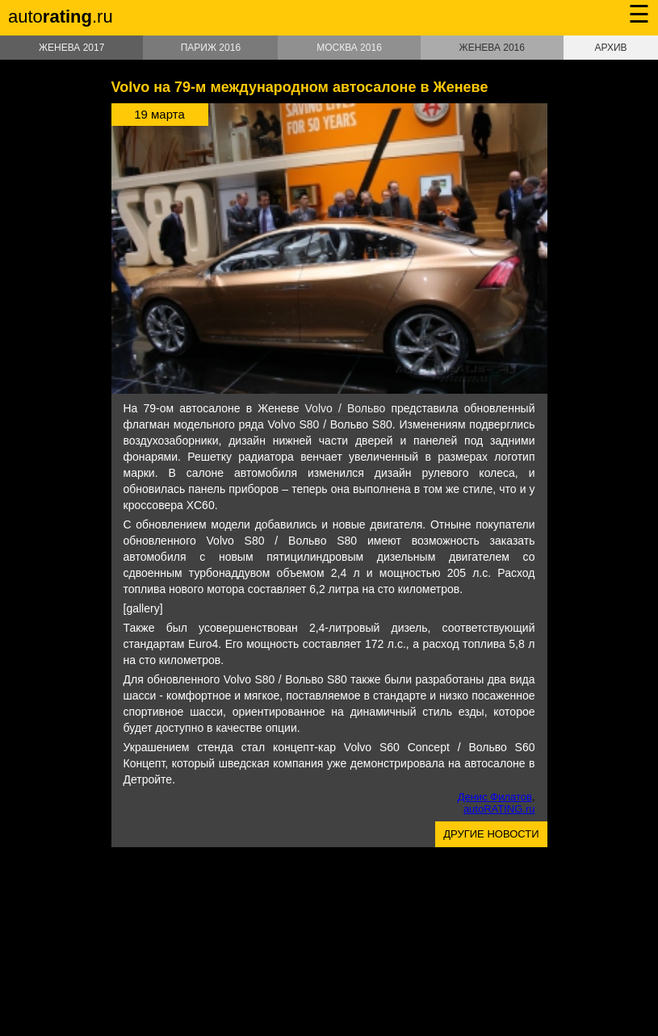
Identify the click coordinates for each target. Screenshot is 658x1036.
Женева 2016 (492, 47)
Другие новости (491, 834)
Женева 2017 (71, 47)
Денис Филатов (495, 797)
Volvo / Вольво (345, 408)
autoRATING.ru (499, 809)
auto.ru (60, 16)
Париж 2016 (211, 47)
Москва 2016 (349, 47)
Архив (610, 47)
